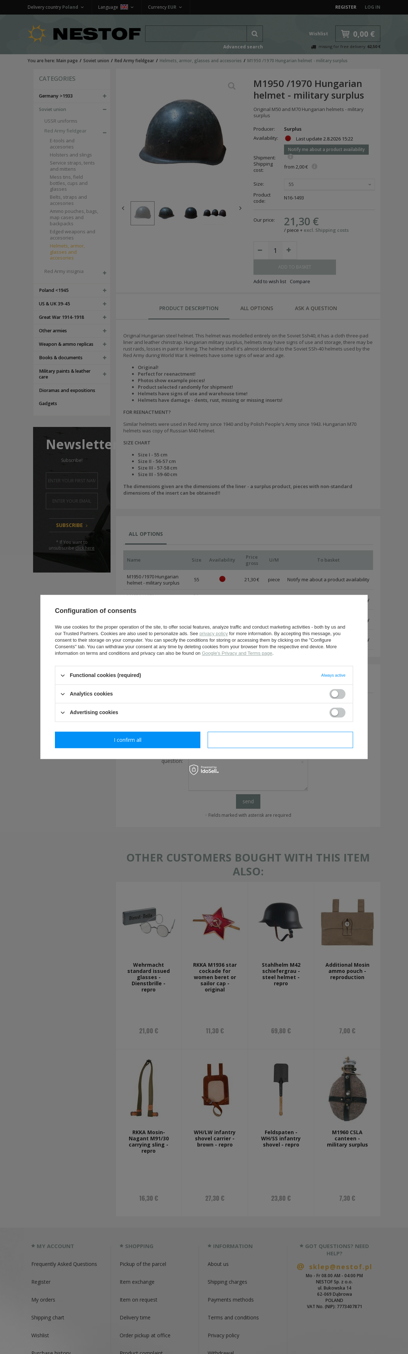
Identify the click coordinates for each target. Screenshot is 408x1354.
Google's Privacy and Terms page (237, 653)
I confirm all (280, 739)
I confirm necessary (128, 739)
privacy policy (213, 633)
